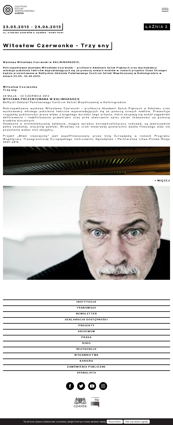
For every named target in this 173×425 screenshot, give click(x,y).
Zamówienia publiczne (97, 366)
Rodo (86, 343)
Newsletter (86, 313)
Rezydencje (86, 349)
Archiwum (86, 331)
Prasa (86, 337)
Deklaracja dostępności (86, 319)
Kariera (86, 360)
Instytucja (86, 301)
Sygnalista (86, 372)
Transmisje (107, 307)
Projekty (86, 325)
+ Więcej (162, 180)
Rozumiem (115, 421)
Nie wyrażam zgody (136, 421)
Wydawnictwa (86, 355)
